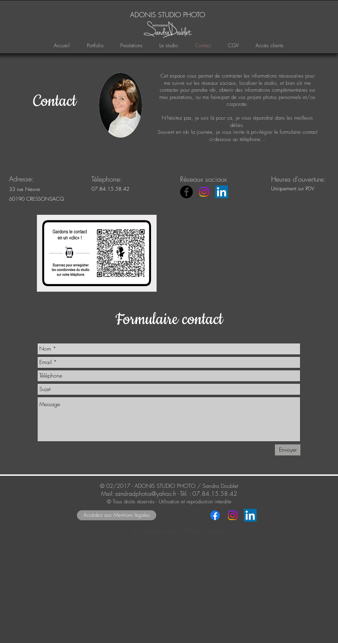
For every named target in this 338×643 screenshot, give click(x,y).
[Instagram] (204, 191)
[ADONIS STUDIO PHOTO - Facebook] (186, 191)
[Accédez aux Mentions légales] (116, 515)
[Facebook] (215, 515)
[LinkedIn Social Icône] (221, 191)
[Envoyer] (287, 449)
